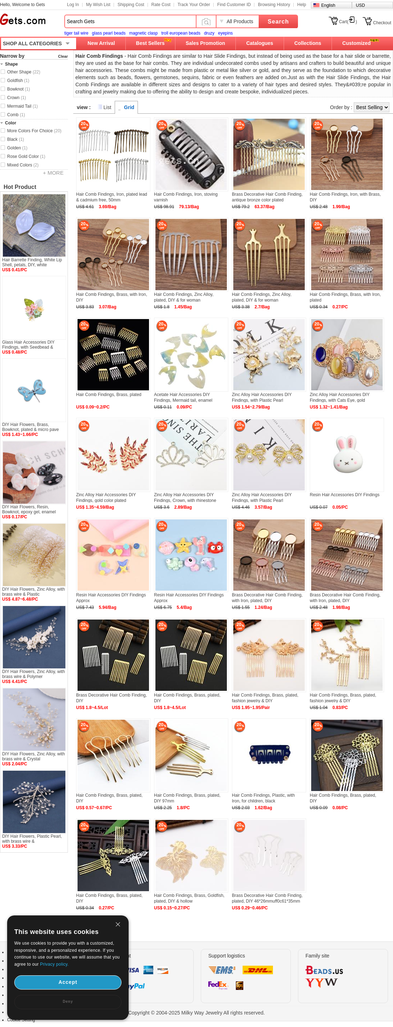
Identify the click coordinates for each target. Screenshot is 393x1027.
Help (301, 4)
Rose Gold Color (26, 156)
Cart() (348, 21)
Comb (16, 114)
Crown (16, 97)
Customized (356, 43)
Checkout (382, 22)
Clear (63, 56)
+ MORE (53, 173)
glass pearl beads (108, 33)
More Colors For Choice (34, 130)
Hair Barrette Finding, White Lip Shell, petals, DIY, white (32, 262)
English (328, 5)
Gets (22, 19)
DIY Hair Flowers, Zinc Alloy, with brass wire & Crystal (33, 756)
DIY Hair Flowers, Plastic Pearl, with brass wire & (32, 839)
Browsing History (274, 4)
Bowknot (18, 89)
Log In (73, 4)
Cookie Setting (21, 1019)
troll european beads (180, 33)
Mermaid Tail (22, 106)
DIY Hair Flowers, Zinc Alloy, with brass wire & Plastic (33, 592)
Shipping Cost (131, 4)
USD (360, 5)
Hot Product (20, 187)
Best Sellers (150, 43)
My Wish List (98, 4)
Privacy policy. (54, 964)
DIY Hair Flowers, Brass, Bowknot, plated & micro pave (30, 427)
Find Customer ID (234, 4)
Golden (17, 147)
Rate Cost (160, 4)
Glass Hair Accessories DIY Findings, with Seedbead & (28, 345)
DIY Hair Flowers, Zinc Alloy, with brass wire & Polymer (33, 674)
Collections (307, 43)
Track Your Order (194, 4)
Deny (68, 1001)
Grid (129, 107)
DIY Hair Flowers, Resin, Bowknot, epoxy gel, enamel (29, 509)
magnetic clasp (143, 33)
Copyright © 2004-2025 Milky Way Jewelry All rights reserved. (196, 1013)
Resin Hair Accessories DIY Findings (344, 494)
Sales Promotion (205, 43)
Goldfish (18, 80)
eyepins (225, 33)
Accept (68, 982)
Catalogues (259, 43)
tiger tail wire (76, 33)
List (107, 107)
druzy (209, 33)
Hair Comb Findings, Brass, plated (108, 394)
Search (278, 22)
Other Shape (23, 72)
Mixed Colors (23, 165)
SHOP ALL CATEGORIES (32, 43)
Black (15, 139)
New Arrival (101, 43)
